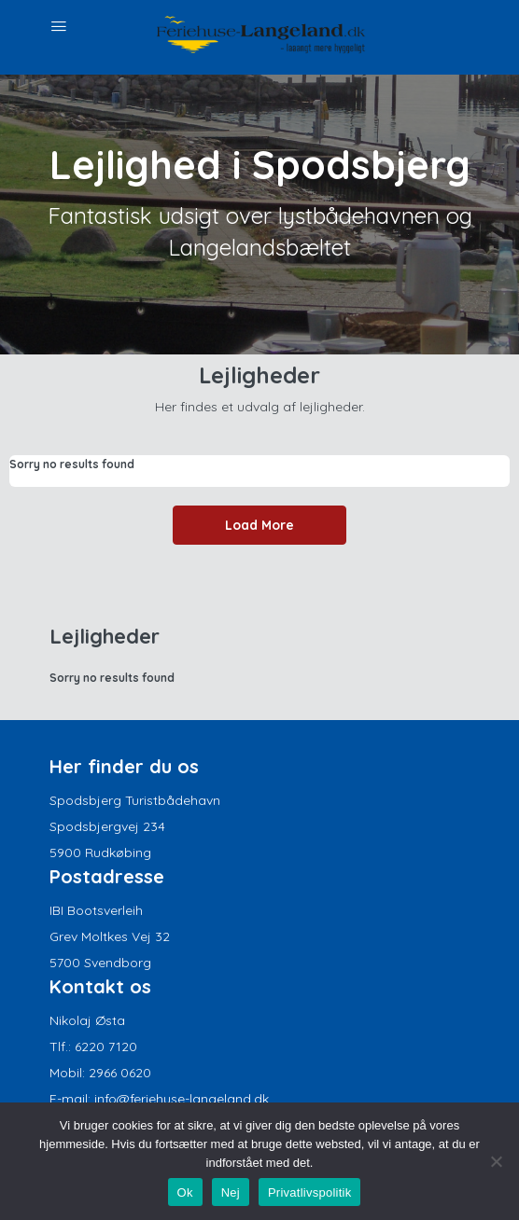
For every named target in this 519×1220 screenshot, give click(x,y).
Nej (230, 1192)
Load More (259, 525)
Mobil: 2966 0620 (100, 1072)
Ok (185, 1192)
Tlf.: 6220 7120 (93, 1046)
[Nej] (495, 1161)
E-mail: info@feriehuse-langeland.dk (159, 1098)
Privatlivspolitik (310, 1192)
